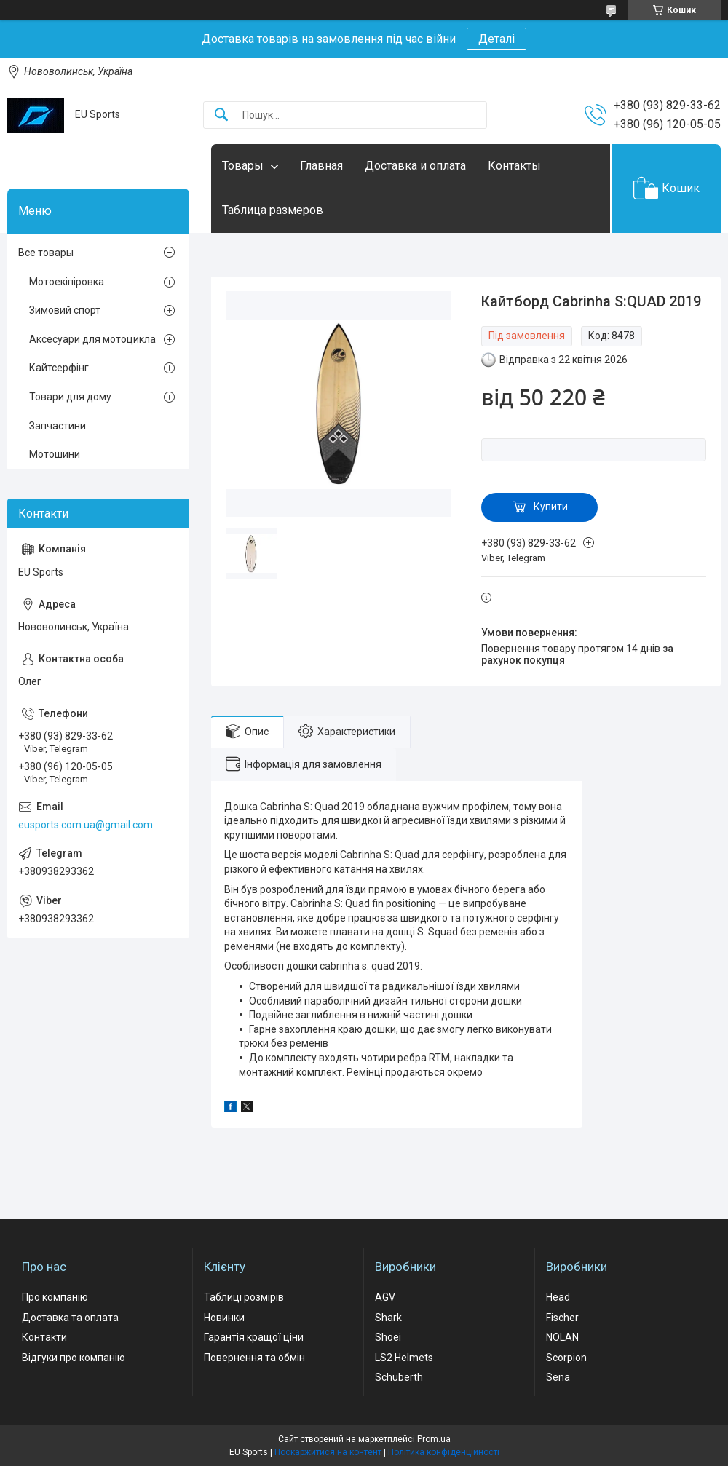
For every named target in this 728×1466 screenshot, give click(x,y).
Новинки (224, 1317)
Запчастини (57, 426)
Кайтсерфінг (59, 367)
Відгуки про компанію (73, 1357)
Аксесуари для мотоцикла (92, 339)
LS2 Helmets (404, 1357)
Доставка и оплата (415, 166)
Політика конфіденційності (443, 1452)
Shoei (388, 1337)
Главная (321, 166)
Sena (558, 1377)
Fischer (562, 1317)
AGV (385, 1297)
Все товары (46, 252)
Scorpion (566, 1357)
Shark (388, 1317)
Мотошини (54, 454)
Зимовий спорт (64, 310)
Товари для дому (70, 397)
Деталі (496, 39)
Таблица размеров (272, 210)
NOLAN (562, 1337)
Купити (551, 506)
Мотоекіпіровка (66, 282)
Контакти (44, 1337)
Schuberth (399, 1377)
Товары (243, 166)
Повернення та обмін (254, 1357)
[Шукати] (221, 115)
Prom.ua (434, 1439)
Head (558, 1297)
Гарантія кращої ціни (254, 1337)
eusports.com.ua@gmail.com (85, 825)
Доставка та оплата (70, 1317)
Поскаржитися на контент (327, 1452)
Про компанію (55, 1297)
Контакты (514, 166)
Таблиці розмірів (244, 1297)
